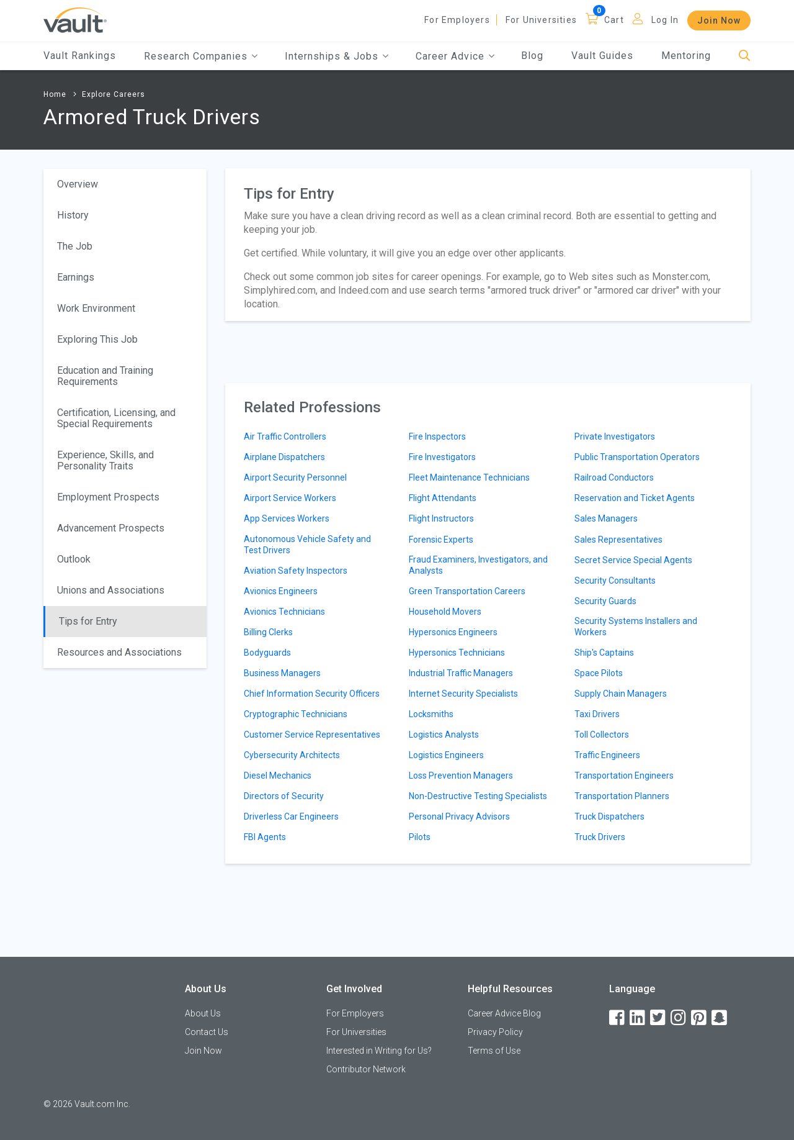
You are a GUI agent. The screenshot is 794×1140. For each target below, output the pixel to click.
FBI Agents (265, 837)
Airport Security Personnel (295, 477)
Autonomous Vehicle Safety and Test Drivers (307, 544)
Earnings (75, 277)
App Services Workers (286, 518)
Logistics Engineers (446, 755)
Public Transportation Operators (637, 457)
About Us (203, 1013)
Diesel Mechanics (277, 775)
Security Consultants (615, 581)
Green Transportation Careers (467, 591)
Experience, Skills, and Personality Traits (105, 460)
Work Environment (96, 308)
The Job (74, 246)
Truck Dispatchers (609, 816)
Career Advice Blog (504, 1013)
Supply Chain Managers (620, 694)
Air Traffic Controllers (285, 436)
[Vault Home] (75, 19)
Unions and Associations (110, 590)
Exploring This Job (97, 339)
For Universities (541, 20)
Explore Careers (113, 94)
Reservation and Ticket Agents (634, 498)
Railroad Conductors (614, 477)
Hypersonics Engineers (453, 632)
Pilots (419, 837)
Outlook (74, 559)
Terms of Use (494, 1051)
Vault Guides (602, 55)
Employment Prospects (108, 497)
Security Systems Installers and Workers (635, 626)
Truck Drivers (599, 837)
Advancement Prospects (110, 528)
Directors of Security (284, 796)
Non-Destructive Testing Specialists (478, 796)
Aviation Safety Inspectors (295, 571)
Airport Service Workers (290, 498)
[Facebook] (618, 1018)
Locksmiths (431, 714)
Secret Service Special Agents (633, 560)
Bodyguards (267, 653)
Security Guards (605, 601)
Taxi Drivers (597, 714)
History (73, 215)
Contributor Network (366, 1069)
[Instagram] (679, 1018)
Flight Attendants (442, 498)
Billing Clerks (268, 632)
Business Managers (282, 673)
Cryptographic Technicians (295, 714)
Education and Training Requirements (105, 375)
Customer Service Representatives (312, 735)
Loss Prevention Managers (461, 775)
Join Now (719, 20)
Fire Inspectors (437, 436)
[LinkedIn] (638, 1018)
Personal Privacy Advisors (459, 816)
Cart (614, 20)
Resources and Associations (119, 652)
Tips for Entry (88, 621)
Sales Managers (606, 518)
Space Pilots (598, 673)
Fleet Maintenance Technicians (469, 477)
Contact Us (206, 1032)
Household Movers (445, 612)
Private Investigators (614, 436)
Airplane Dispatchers (284, 457)
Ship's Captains (604, 653)
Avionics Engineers (281, 591)
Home (54, 94)
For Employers (457, 20)
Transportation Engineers (624, 775)
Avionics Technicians (284, 612)
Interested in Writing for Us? (379, 1051)
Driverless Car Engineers (291, 816)
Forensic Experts (441, 540)
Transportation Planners (621, 796)
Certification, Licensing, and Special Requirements (116, 418)
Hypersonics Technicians (457, 653)
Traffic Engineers (607, 755)
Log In (665, 20)
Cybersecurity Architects (292, 755)
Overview (77, 184)
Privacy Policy (495, 1032)
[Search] (745, 56)
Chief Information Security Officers (312, 694)
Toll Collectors (601, 735)
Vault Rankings (79, 55)
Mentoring (686, 55)
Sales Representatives (618, 540)
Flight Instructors (441, 518)
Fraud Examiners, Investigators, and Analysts (478, 565)
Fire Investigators (442, 457)
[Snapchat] (720, 1018)
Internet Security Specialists (463, 694)
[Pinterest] (699, 1018)
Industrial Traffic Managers (461, 673)
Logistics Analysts (444, 735)
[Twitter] (658, 1018)
